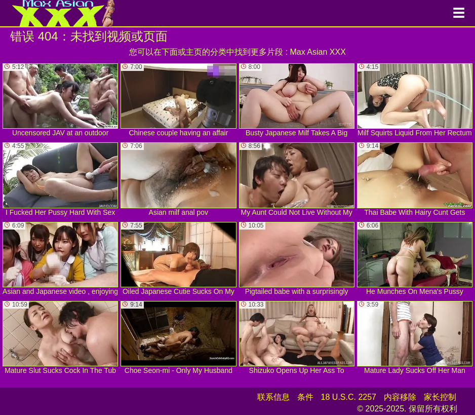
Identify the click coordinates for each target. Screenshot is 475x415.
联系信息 (273, 397)
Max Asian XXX (318, 52)
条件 (305, 397)
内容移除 (400, 397)
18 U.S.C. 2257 (348, 397)
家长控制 (440, 397)
